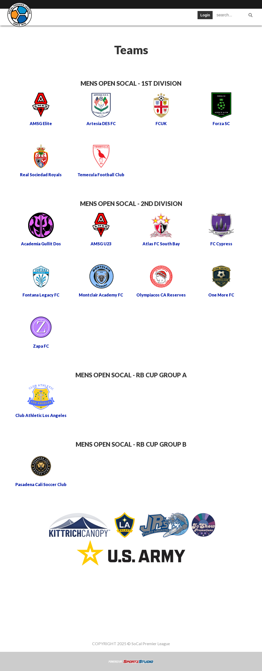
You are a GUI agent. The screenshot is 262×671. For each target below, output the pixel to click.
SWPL (44, 16)
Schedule (113, 16)
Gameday (74, 32)
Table (88, 16)
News (178, 16)
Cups (157, 16)
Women (120, 32)
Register (46, 32)
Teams (66, 16)
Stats (137, 16)
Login (205, 15)
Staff (98, 32)
